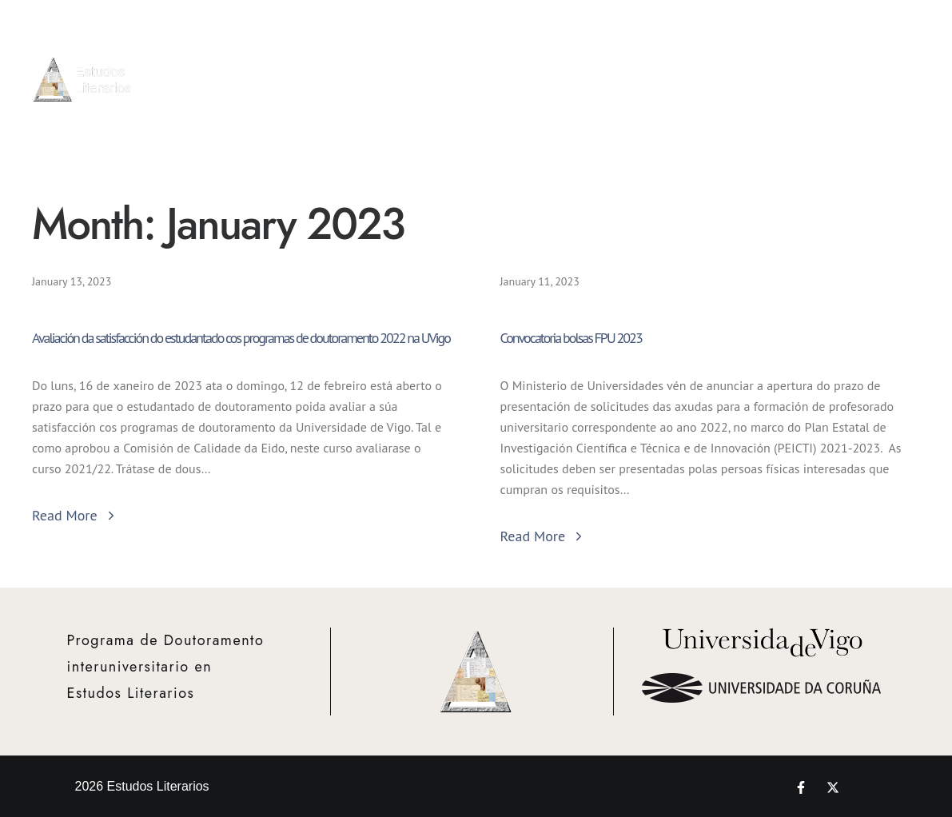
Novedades (905, 51)
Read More (75, 515)
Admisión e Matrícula (573, 60)
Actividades (649, 60)
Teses (848, 69)
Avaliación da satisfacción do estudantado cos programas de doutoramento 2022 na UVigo (241, 338)
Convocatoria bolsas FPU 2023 (571, 338)
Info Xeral (497, 60)
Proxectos (797, 51)
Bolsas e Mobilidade (724, 60)
